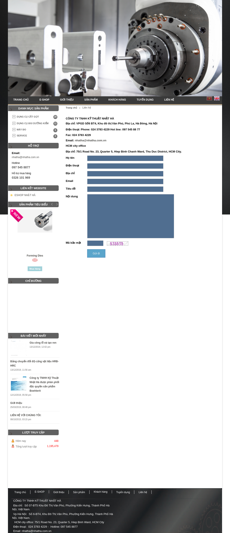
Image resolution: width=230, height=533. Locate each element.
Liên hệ (169, 99)
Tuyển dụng (145, 99)
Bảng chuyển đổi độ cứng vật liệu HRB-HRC (34, 363)
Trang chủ (21, 99)
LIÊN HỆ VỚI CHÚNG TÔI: (25, 415)
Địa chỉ (70, 173)
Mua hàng (34, 268)
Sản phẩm (91, 99)
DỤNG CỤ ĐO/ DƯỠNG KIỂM (37, 124)
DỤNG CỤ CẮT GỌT (37, 117)
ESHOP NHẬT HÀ (25, 195)
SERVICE (37, 136)
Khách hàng (117, 99)
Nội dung (72, 196)
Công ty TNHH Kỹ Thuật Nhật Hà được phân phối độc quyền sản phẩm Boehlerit (44, 384)
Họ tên (70, 157)
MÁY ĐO (37, 130)
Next (56, 204)
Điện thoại (72, 165)
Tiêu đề (70, 188)
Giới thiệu (66, 99)
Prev (52, 204)
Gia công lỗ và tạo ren (43, 342)
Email (69, 181)
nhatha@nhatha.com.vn (25, 157)
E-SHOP (44, 99)
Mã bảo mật (73, 242)
